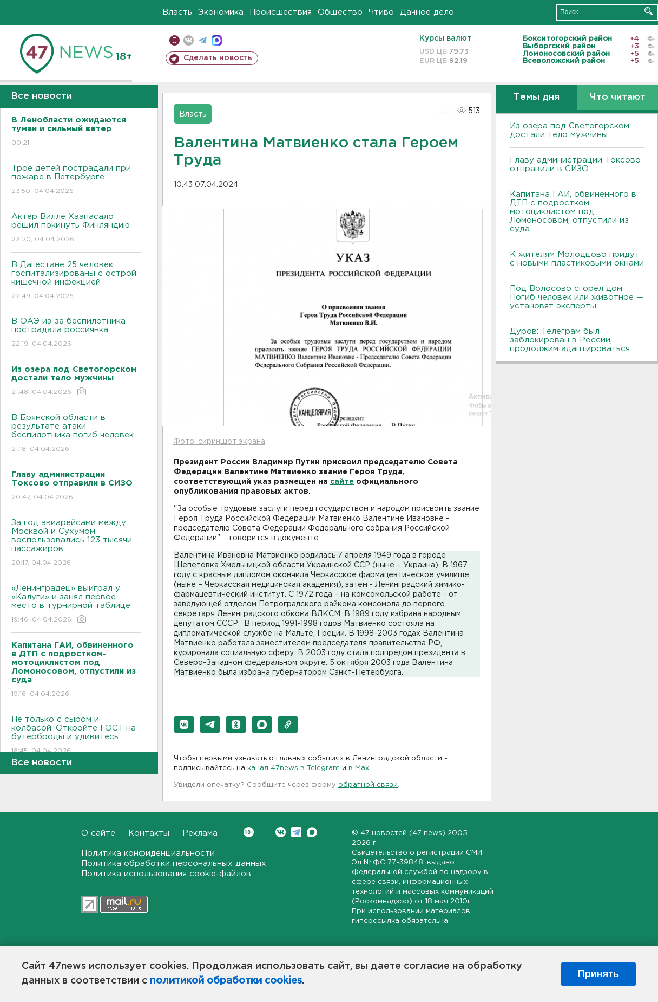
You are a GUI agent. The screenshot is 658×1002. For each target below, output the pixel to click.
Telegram (296, 832)
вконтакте (188, 40)
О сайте (98, 833)
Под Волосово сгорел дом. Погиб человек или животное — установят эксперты (577, 297)
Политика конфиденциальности (148, 853)
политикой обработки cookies (226, 981)
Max (312, 832)
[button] (184, 724)
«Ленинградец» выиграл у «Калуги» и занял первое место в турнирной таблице (76, 604)
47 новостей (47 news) (402, 833)
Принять (598, 973)
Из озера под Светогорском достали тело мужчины (569, 130)
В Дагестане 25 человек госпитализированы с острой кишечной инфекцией (76, 281)
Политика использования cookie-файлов (166, 873)
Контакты (148, 833)
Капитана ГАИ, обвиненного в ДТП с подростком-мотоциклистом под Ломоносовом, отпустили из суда (573, 211)
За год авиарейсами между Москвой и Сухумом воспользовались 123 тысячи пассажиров (76, 543)
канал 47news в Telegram (293, 768)
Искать (648, 11)
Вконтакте (249, 832)
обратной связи (368, 785)
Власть (177, 12)
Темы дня (537, 97)
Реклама (200, 833)
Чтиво (381, 12)
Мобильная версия (174, 40)
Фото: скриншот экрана (219, 441)
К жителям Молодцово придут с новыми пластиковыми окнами (577, 259)
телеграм (203, 40)
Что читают (618, 97)
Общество (340, 12)
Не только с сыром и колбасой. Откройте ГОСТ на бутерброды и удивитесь (76, 735)
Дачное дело (427, 12)
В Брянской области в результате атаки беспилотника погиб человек (76, 434)
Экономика (221, 12)
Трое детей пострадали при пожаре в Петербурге (76, 180)
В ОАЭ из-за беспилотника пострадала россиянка (76, 333)
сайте (342, 482)
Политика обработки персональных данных (173, 863)
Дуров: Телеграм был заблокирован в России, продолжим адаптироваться (570, 340)
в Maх (358, 768)
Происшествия (280, 12)
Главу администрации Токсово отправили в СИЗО (575, 164)
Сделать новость (217, 58)
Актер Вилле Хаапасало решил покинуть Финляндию (76, 228)
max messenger (217, 40)
